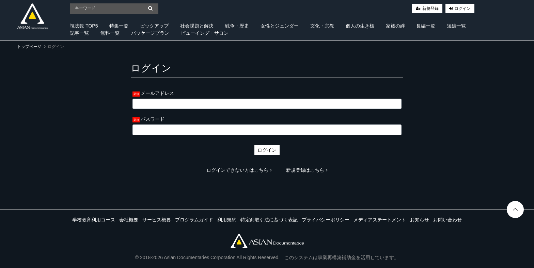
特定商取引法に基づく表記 (269, 219)
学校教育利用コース (93, 219)
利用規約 (226, 219)
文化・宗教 (322, 26)
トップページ (29, 46)
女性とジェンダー (280, 26)
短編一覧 (456, 26)
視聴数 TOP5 (84, 26)
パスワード (152, 119)
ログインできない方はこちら (239, 170)
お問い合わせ (447, 219)
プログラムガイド (194, 219)
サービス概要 (156, 219)
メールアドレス (157, 93)
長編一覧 (425, 26)
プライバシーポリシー (325, 219)
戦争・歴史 (237, 26)
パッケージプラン (150, 33)
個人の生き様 (360, 26)
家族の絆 (395, 26)
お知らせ (419, 219)
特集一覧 (118, 26)
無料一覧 (110, 33)
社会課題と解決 (197, 26)
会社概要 (128, 219)
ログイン (462, 8)
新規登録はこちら (307, 170)
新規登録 (430, 8)
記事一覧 (79, 33)
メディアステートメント (380, 219)
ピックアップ (154, 26)
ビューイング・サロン (205, 33)
